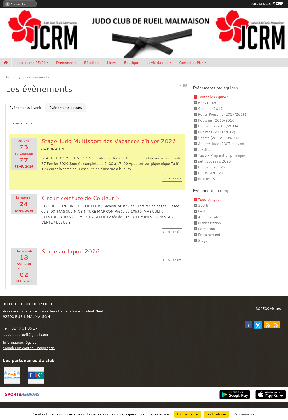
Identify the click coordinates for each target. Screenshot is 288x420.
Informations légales (19, 342)
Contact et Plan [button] (191, 62)
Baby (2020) (208, 102)
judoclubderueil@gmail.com (25, 334)
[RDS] (12, 374)
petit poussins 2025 (214, 161)
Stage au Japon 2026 (70, 251)
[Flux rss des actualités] (268, 324)
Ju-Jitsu (204, 149)
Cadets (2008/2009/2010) (220, 137)
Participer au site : (267, 3)
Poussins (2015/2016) (217, 120)
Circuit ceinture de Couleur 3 (80, 198)
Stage (203, 240)
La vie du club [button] (157, 62)
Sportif (204, 205)
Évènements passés (65, 107)
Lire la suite (173, 178)
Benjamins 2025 (211, 167)
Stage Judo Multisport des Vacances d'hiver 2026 (108, 141)
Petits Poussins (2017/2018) (222, 114)
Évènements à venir (25, 107)
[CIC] (36, 374)
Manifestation (209, 222)
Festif (203, 211)
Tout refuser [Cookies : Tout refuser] (216, 414)
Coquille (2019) (211, 108)
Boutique (131, 62)
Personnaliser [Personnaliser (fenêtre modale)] (244, 414)
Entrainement (209, 234)
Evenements (66, 62)
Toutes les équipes (213, 96)
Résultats (91, 62)
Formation (206, 228)
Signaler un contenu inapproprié (29, 347)
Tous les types (209, 199)
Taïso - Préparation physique (221, 155)
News (112, 62)
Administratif (208, 217)
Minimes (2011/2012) (216, 131)
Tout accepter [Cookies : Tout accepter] (188, 414)
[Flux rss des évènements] (276, 324)
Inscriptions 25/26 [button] (30, 62)
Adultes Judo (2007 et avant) (222, 143)
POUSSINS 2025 (213, 172)
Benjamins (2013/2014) (218, 126)
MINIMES (206, 178)
